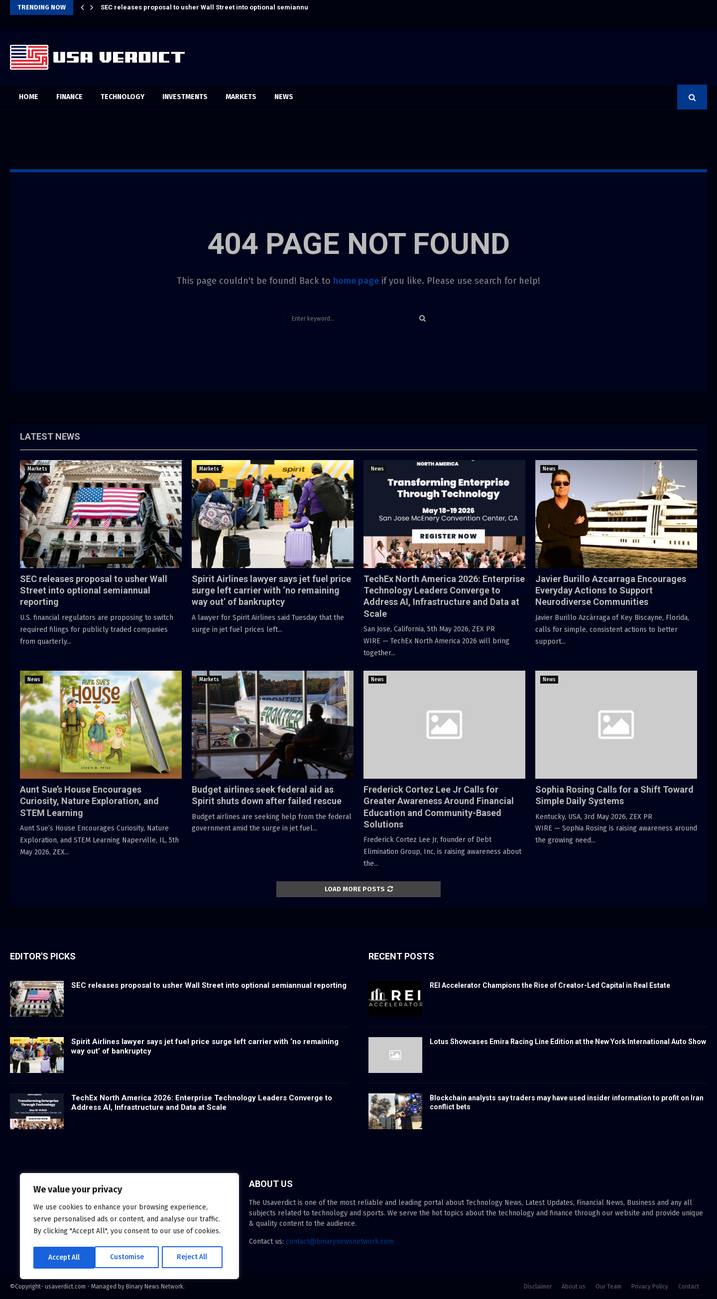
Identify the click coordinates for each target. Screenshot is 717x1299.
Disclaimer (538, 1286)
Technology (122, 97)
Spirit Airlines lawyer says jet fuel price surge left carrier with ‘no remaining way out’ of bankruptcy (271, 590)
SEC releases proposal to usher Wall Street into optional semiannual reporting (223, 7)
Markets (241, 97)
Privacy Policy (649, 1286)
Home (28, 97)
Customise (65, 1257)
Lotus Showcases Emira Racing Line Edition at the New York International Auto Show (568, 1042)
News (283, 97)
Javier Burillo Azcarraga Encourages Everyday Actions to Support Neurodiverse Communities (610, 590)
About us (574, 1286)
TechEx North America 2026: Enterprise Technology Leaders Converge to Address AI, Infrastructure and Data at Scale (201, 1102)
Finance (69, 97)
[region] (129, 1227)
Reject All (130, 1257)
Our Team (608, 1286)
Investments (185, 97)
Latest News (50, 436)
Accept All (195, 1257)
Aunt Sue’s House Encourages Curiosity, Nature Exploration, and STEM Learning (89, 801)
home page (356, 280)
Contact (688, 1286)
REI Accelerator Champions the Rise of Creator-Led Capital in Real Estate (550, 985)
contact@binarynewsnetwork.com (340, 1241)
